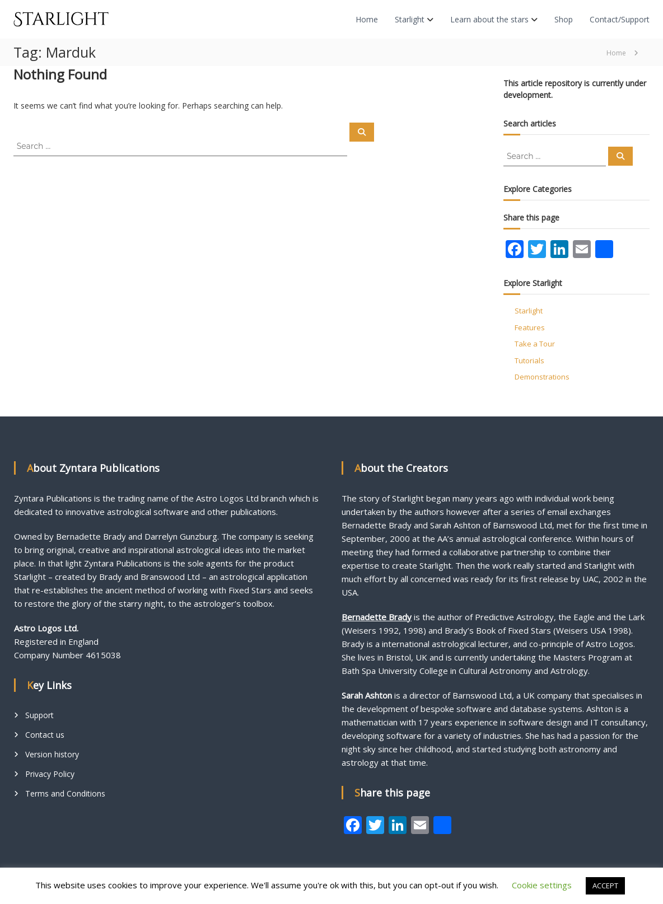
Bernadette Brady (377, 616)
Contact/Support (620, 19)
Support (39, 715)
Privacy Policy (49, 774)
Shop (563, 19)
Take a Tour (535, 344)
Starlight (409, 19)
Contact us (44, 734)
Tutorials (529, 360)
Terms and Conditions (65, 793)
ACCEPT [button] (605, 885)
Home (367, 19)
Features (530, 327)
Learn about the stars (489, 19)
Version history (52, 754)
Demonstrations (542, 377)
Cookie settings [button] (542, 885)
